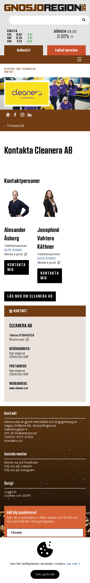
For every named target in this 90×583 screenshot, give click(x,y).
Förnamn (16, 532)
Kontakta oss (13, 441)
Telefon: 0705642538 (21, 335)
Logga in (10, 492)
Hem (18, 69)
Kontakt (8, 72)
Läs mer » (73, 564)
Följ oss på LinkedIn (18, 466)
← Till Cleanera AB (13, 125)
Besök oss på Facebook (21, 462)
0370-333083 (46, 258)
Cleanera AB (28, 69)
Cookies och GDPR (17, 495)
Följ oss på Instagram (19, 470)
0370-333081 (13, 250)
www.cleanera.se (18, 388)
